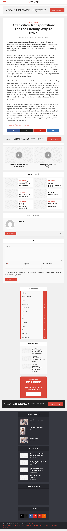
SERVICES (28, 527)
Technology (22, 192)
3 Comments (33, 481)
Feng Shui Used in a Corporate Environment (54, 204)
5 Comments (33, 466)
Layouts (23, 527)
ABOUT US (17, 527)
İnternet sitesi (47, 264)
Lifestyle (34, 356)
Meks (20, 525)
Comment (8, 246)
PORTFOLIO (42, 527)
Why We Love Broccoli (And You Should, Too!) (37, 471)
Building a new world (36, 421)
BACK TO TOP (6, 529)
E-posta (27, 264)
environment (24, 125)
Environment (33, 22)
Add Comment (29, 37)
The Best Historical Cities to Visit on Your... (54, 194)
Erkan (38, 37)
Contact (48, 527)
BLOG (52, 527)
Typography (10, 527)
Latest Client (34, 439)
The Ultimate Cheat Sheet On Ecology (25, 195)
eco (17, 125)
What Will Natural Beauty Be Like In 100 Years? (37, 360)
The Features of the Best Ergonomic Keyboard (38, 455)
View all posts (11, 233)
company (11, 125)
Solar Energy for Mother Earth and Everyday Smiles (24, 183)
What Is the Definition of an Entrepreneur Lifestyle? (37, 369)
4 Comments (33, 473)
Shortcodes (35, 527)
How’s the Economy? (36, 429)
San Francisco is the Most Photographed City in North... (54, 184)
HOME (5, 527)
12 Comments (33, 458)
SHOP (55, 527)
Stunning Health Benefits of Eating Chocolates (38, 463)
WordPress (32, 525)
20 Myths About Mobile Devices (37, 478)
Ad (6, 264)
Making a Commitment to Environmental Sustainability (24, 205)
